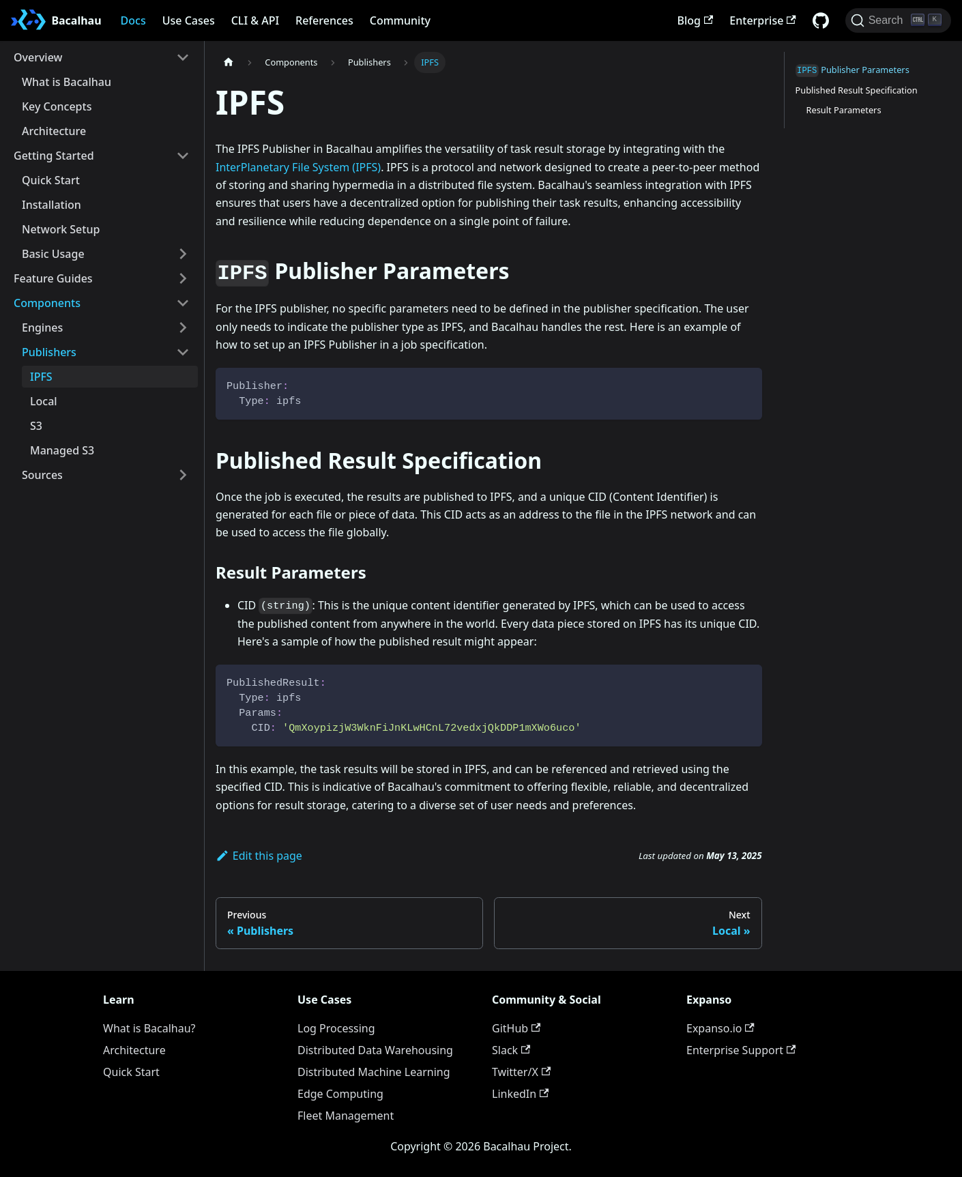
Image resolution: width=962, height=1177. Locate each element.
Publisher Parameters (852, 70)
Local (43, 401)
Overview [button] (38, 57)
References (324, 20)
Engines (42, 327)
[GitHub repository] (820, 20)
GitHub (516, 1028)
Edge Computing (340, 1093)
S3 (36, 425)
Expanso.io (720, 1028)
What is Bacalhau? (149, 1028)
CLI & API (255, 20)
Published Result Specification (857, 90)
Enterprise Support (741, 1050)
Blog (695, 20)
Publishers (49, 352)
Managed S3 (62, 450)
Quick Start (51, 180)
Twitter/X (521, 1071)
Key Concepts (56, 106)
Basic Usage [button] (53, 253)
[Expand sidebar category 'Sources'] (183, 475)
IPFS (41, 376)
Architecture (54, 131)
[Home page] (229, 62)
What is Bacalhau (66, 81)
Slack (511, 1050)
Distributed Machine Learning (373, 1071)
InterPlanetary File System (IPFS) (298, 167)
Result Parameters (843, 110)
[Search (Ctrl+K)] (898, 20)
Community (400, 20)
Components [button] (47, 302)
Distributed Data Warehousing (375, 1050)
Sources (42, 474)
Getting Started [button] (54, 155)
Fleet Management (345, 1115)
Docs (133, 20)
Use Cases (188, 20)
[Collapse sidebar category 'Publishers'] (183, 352)
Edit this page (259, 855)
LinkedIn (520, 1093)
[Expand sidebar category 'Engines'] (183, 327)
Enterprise (762, 20)
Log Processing (336, 1028)
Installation (51, 204)
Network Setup (61, 229)
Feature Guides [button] (53, 278)
